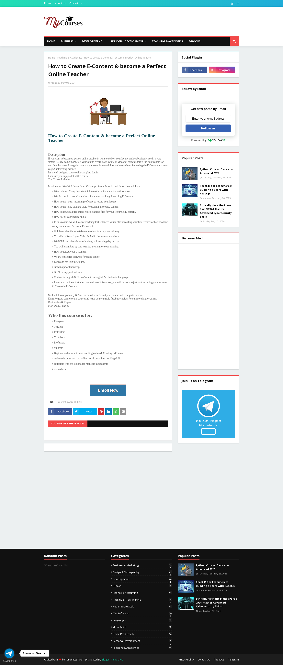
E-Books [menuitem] (194, 41)
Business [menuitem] (67, 41)
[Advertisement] (167, 21)
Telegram (233, 659)
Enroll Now (108, 390)
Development (142, 579)
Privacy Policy (186, 659)
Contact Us (75, 3)
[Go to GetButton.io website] (9, 661)
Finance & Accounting (142, 592)
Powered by (208, 140)
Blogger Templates (112, 659)
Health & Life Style (142, 606)
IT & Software (142, 613)
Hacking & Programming (142, 599)
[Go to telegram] (9, 653)
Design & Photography (142, 572)
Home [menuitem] (51, 41)
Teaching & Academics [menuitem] (167, 41)
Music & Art (142, 627)
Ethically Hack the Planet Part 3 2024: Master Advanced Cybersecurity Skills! (216, 211)
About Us (60, 3)
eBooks (142, 586)
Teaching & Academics (69, 57)
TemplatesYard (74, 659)
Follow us (208, 128)
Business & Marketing (142, 565)
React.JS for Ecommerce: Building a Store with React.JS (216, 189)
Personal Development (142, 641)
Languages (142, 620)
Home (47, 3)
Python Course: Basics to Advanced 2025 (216, 171)
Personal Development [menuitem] (127, 41)
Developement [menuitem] (92, 41)
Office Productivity (142, 634)
